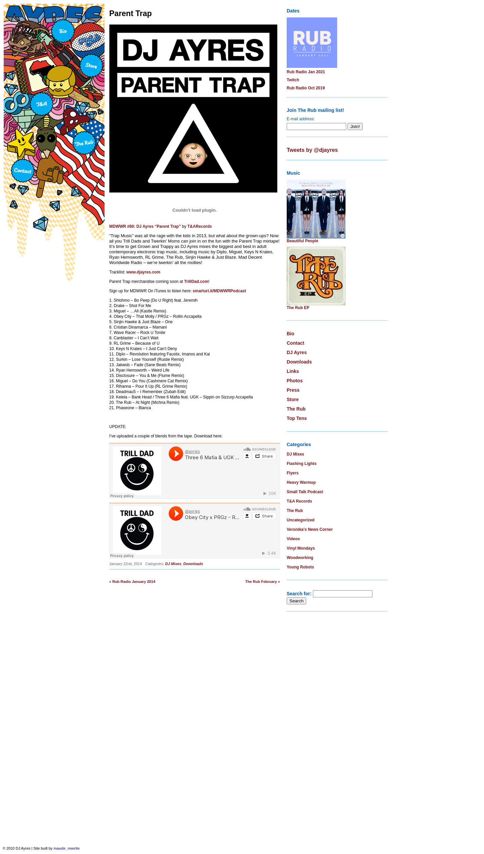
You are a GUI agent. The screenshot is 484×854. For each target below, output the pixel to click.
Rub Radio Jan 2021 (306, 72)
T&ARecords (200, 226)
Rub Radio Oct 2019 (306, 88)
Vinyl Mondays (301, 548)
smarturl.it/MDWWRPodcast (219, 291)
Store (293, 399)
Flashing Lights (302, 463)
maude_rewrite (66, 848)
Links (293, 371)
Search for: (299, 593)
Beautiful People (302, 241)
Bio (290, 333)
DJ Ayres (297, 352)
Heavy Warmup (301, 482)
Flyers (292, 473)
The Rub (296, 409)
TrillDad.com (196, 281)
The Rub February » (262, 582)
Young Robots (300, 567)
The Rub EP (298, 307)
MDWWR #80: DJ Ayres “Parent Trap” (145, 226)
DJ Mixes (173, 564)
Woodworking (300, 557)
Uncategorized (301, 520)
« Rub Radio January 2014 (132, 582)
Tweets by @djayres (312, 150)
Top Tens (297, 418)
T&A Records (299, 501)
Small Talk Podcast (305, 491)
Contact (295, 343)
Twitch (293, 80)
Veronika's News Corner (310, 529)
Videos (293, 539)
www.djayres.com (143, 272)
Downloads (193, 564)
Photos (294, 380)
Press (293, 390)
